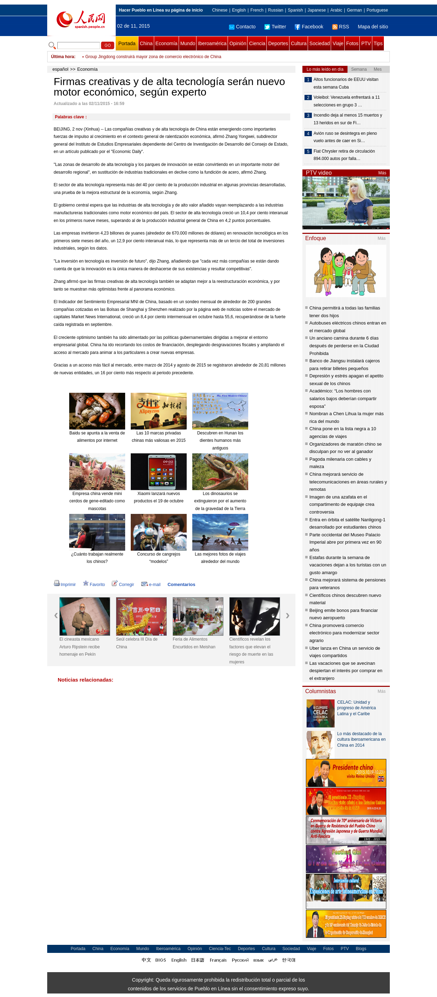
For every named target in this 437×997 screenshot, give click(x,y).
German (354, 10)
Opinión (237, 43)
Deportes (278, 43)
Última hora (62, 56)
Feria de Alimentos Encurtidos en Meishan (194, 643)
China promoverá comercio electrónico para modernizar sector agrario (344, 633)
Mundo (187, 43)
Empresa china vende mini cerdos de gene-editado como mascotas (97, 501)
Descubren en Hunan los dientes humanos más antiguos (220, 441)
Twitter (275, 26)
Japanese (317, 10)
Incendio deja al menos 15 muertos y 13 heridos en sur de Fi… (348, 119)
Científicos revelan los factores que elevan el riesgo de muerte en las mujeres (251, 650)
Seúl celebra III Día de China (137, 643)
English (239, 10)
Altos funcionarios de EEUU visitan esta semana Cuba (346, 83)
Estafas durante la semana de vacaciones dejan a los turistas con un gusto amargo (347, 565)
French (256, 10)
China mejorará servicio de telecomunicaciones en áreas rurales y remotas (348, 482)
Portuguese (377, 10)
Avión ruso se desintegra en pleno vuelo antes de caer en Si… (345, 137)
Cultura (299, 43)
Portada (126, 43)
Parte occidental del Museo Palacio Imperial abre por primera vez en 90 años (345, 542)
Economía (167, 43)
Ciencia (257, 43)
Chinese (220, 10)
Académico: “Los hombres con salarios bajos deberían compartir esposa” (343, 398)
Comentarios (181, 584)
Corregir (123, 584)
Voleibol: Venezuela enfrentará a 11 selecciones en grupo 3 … (347, 101)
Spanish (295, 10)
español (60, 69)
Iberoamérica (212, 43)
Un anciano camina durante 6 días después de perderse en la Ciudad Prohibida (344, 345)
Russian (275, 10)
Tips (378, 43)
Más (382, 172)
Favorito (94, 584)
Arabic (336, 10)
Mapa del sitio (373, 26)
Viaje (337, 43)
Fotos (352, 43)
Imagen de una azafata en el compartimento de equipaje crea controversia (341, 504)
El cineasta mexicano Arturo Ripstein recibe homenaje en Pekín (79, 647)
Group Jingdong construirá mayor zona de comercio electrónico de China (153, 56)
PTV (366, 43)
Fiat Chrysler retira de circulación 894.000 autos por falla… (344, 155)
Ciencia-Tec (220, 948)
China (146, 43)
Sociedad (319, 43)
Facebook (309, 26)
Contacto (242, 26)
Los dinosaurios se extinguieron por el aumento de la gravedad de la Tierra (220, 501)
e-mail (151, 584)
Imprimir (65, 584)
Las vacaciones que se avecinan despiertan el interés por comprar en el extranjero (345, 671)
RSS (340, 26)
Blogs (361, 948)
